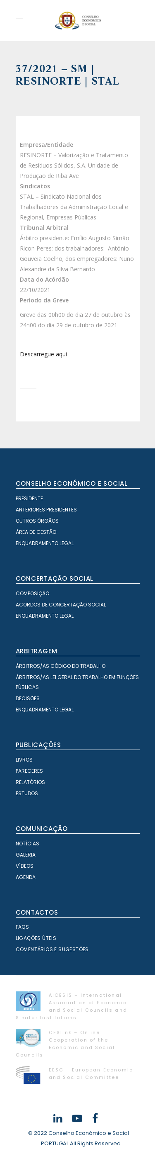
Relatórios (30, 782)
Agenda (26, 877)
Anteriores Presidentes (46, 509)
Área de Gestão (36, 532)
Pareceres (29, 770)
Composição (32, 593)
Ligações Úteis (36, 938)
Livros (24, 759)
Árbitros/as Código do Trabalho (60, 666)
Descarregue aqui (43, 354)
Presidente (29, 498)
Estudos (27, 793)
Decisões (28, 698)
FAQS (22, 926)
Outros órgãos (37, 520)
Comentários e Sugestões (52, 949)
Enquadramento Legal (45, 543)
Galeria (26, 854)
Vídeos (24, 865)
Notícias (27, 843)
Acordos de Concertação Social (61, 604)
